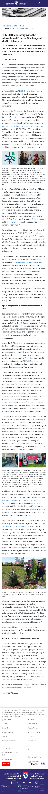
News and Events (8, 732)
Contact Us (32, 741)
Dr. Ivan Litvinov (11, 222)
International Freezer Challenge (18, 687)
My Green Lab (31, 123)
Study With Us (33, 728)
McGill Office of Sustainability (30, 91)
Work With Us (32, 724)
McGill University (7, 759)
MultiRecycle (40, 419)
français (33, 749)
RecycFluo (29, 358)
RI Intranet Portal (34, 732)
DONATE (6, 764)
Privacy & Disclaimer (9, 741)
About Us (5, 724)
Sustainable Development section (15, 526)
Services (4, 736)
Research (5, 728)
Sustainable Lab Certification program (27, 262)
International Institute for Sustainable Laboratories (23, 126)
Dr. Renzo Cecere (39, 219)
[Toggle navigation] (44, 4)
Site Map (31, 736)
